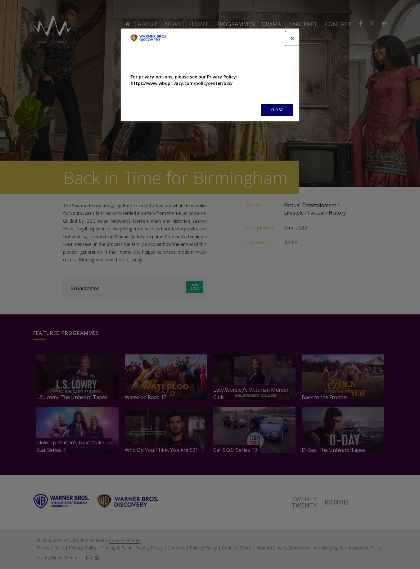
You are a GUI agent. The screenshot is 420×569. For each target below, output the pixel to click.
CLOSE (277, 110)
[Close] (292, 38)
